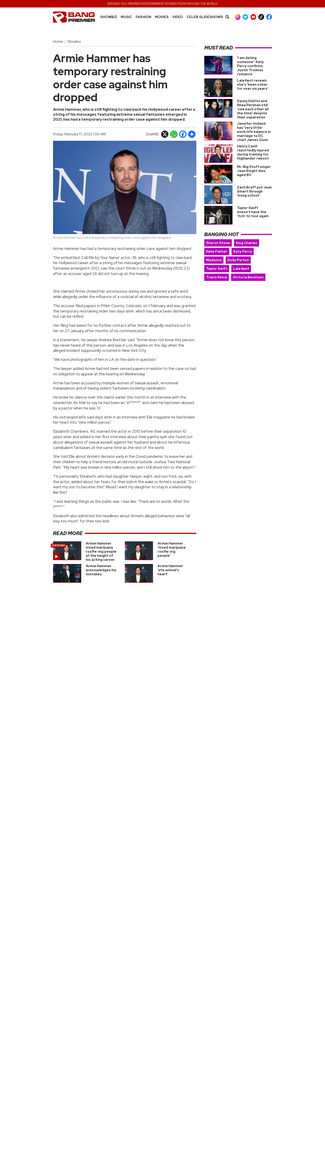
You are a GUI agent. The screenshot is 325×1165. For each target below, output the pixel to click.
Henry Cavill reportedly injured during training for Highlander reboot (253, 152)
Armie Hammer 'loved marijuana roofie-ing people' (172, 549)
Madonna (214, 260)
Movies (162, 17)
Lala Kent (241, 268)
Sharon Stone (218, 243)
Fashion (143, 17)
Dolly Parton (238, 260)
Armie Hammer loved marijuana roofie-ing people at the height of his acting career (101, 551)
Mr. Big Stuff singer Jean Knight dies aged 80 (254, 170)
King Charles (246, 243)
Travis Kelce (216, 277)
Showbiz (108, 17)
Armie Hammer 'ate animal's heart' (170, 570)
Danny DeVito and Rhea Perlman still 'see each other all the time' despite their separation (253, 109)
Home (58, 41)
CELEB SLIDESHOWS (205, 17)
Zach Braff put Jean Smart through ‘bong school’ (254, 191)
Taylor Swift (216, 268)
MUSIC (126, 17)
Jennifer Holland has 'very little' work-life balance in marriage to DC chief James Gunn (254, 131)
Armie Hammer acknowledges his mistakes (101, 570)
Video (177, 17)
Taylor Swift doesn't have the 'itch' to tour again (253, 212)
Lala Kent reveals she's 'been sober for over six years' (252, 84)
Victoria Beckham (248, 277)
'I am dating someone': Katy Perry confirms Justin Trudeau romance (250, 66)
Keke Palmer (217, 251)
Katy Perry (242, 251)
